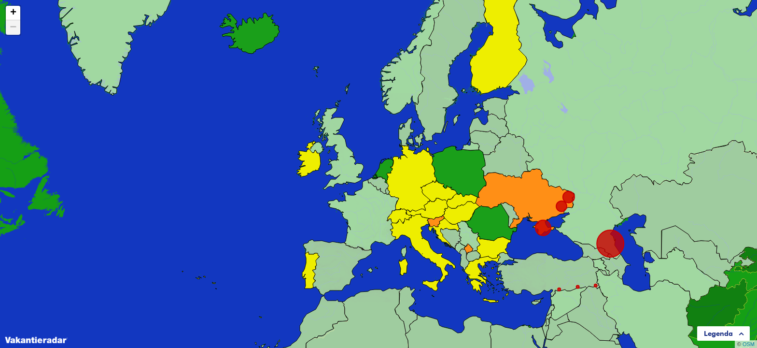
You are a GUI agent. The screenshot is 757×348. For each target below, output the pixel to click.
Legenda (718, 333)
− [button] (13, 27)
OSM (749, 344)
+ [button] (13, 13)
